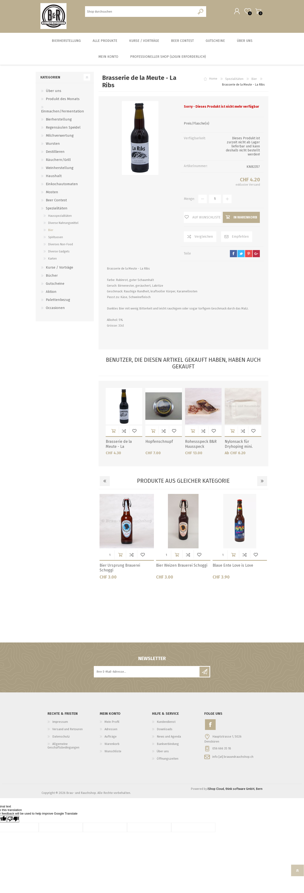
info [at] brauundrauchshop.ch (232, 757)
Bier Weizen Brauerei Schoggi (181, 566)
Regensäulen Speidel (63, 128)
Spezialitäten (56, 209)
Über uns (53, 92)
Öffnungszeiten (167, 759)
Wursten (53, 144)
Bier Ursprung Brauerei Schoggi (120, 569)
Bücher (52, 276)
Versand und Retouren (67, 730)
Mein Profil (111, 722)
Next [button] (262, 482)
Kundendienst (166, 722)
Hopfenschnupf (159, 442)
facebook (233, 254)
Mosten (52, 193)
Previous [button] (105, 482)
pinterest (248, 254)
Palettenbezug (58, 301)
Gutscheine (55, 284)
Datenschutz (61, 737)
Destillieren (55, 152)
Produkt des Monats (63, 100)
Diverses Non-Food (60, 245)
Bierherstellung (59, 120)
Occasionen (55, 309)
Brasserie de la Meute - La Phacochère (119, 447)
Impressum (60, 722)
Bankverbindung (168, 745)
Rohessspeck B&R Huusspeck (201, 445)
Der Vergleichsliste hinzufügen (124, 431)
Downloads (164, 730)
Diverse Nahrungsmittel (63, 224)
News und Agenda (169, 737)
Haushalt (54, 177)
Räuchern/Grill (58, 161)
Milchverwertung (60, 136)
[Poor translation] (13, 820)
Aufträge (110, 737)
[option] (127, 539)
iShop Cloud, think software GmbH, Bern (235, 790)
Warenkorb (257, 11)
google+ (256, 254)
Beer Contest (56, 201)
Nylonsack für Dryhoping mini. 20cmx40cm (239, 447)
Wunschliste (134, 431)
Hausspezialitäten (60, 216)
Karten (52, 259)
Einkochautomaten (62, 185)
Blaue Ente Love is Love (233, 566)
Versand (254, 185)
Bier (50, 231)
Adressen (110, 730)
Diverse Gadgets (59, 252)
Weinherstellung (59, 169)
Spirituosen (55, 238)
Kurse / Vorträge (59, 268)
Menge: (189, 200)
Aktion (51, 292)
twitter (241, 254)
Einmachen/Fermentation (62, 112)
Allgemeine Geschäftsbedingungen (63, 746)
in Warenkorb (113, 431)
